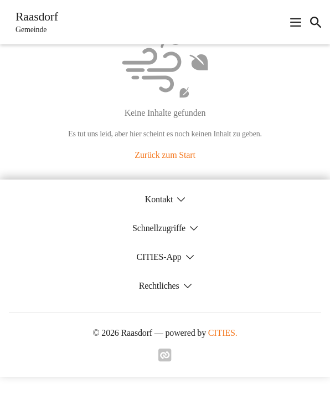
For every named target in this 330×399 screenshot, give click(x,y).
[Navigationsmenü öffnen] (295, 22)
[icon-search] (315, 22)
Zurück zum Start (165, 155)
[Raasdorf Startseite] (33, 22)
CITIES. (223, 332)
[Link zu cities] (165, 358)
